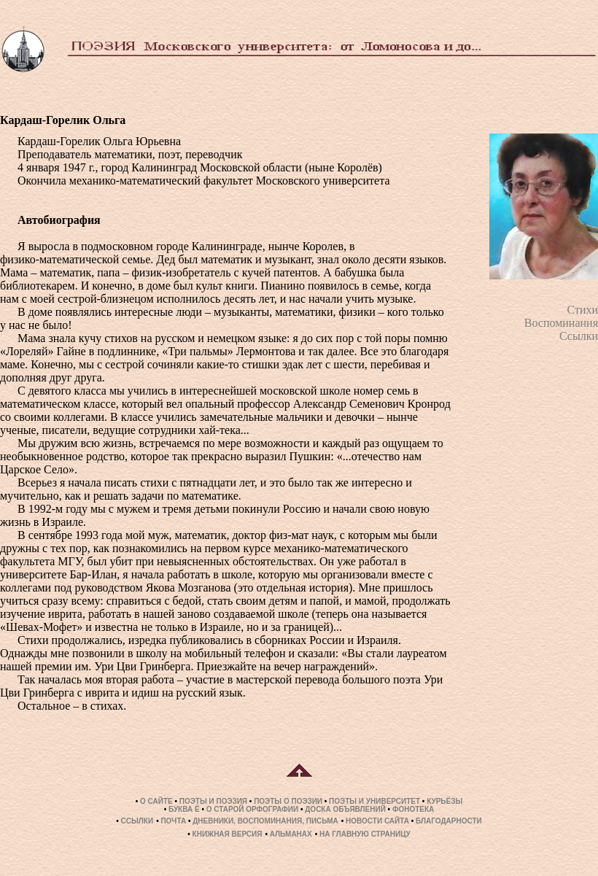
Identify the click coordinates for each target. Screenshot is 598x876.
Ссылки (578, 336)
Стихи (582, 309)
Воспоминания (561, 323)
